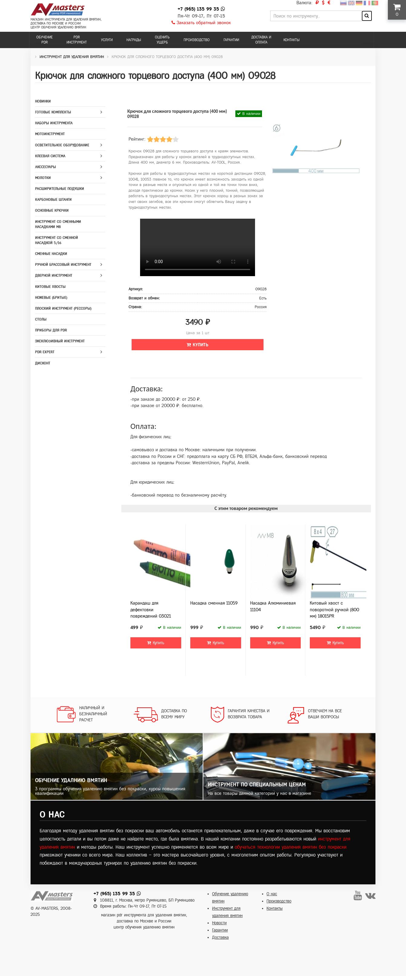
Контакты (291, 40)
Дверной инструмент (53, 275)
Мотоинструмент (50, 134)
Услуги (107, 40)
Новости (219, 923)
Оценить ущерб (162, 39)
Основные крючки (52, 210)
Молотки (43, 178)
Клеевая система (50, 156)
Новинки (43, 101)
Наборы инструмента (54, 123)
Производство (197, 40)
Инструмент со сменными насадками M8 (58, 224)
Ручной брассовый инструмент (63, 265)
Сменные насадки (51, 254)
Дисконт (42, 363)
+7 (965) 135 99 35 (198, 8)
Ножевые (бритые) (51, 297)
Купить (197, 344)
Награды (133, 40)
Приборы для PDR (51, 330)
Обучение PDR (44, 39)
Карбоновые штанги (53, 199)
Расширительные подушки (59, 189)
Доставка (220, 937)
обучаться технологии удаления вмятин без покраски (290, 847)
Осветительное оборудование (62, 145)
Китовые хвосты (50, 287)
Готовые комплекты (53, 112)
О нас (272, 894)
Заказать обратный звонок (201, 22)
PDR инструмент (77, 39)
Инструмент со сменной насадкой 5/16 (56, 240)
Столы (41, 319)
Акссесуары (45, 167)
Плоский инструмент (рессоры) (63, 308)
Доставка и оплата (261, 39)
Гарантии (231, 40)
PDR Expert (44, 352)
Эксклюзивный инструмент (60, 341)
